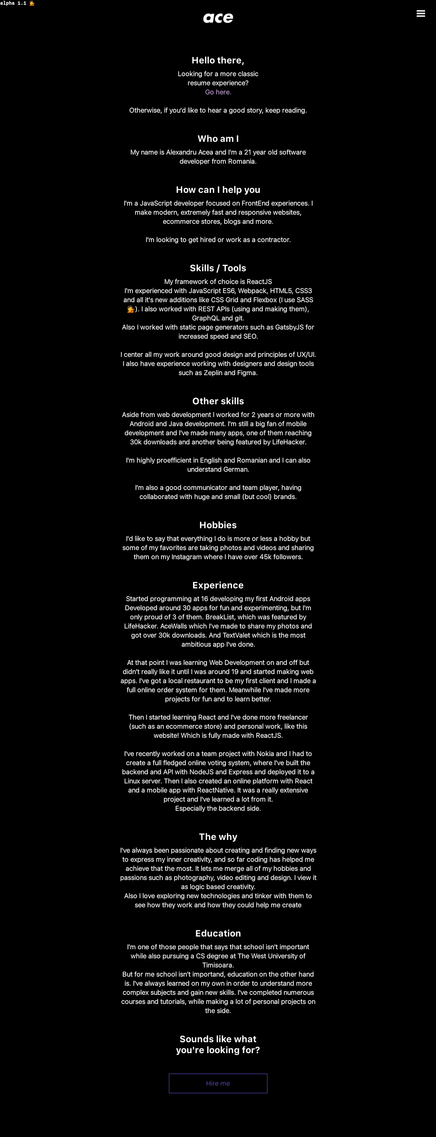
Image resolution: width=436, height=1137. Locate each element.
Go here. (218, 92)
